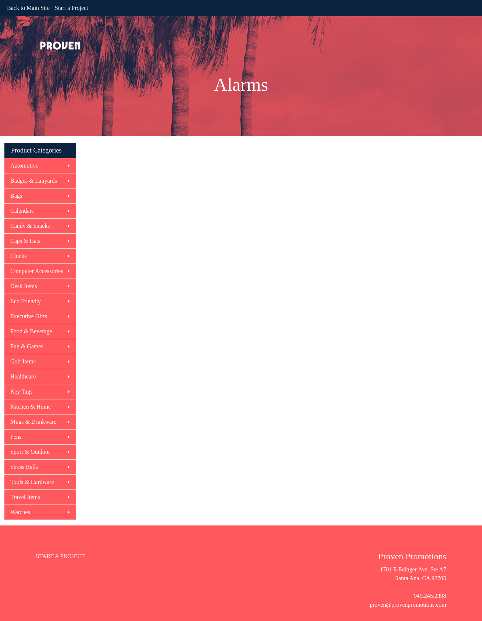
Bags (16, 196)
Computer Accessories (36, 271)
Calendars (22, 211)
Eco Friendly (25, 301)
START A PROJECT (60, 556)
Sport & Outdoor (30, 452)
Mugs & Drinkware (33, 422)
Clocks (18, 256)
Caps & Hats (25, 241)
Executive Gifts (28, 316)
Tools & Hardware (32, 482)
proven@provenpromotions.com (407, 605)
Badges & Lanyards (33, 180)
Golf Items (23, 361)
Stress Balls (24, 467)
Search (463, 8)
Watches (20, 512)
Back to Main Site (28, 8)
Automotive (24, 165)
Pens (15, 437)
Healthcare (23, 376)
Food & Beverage (31, 331)
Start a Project (71, 8)
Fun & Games (26, 346)
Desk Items (23, 286)
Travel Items (25, 497)
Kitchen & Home (30, 406)
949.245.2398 (430, 596)
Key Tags (21, 391)
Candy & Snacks (30, 226)
